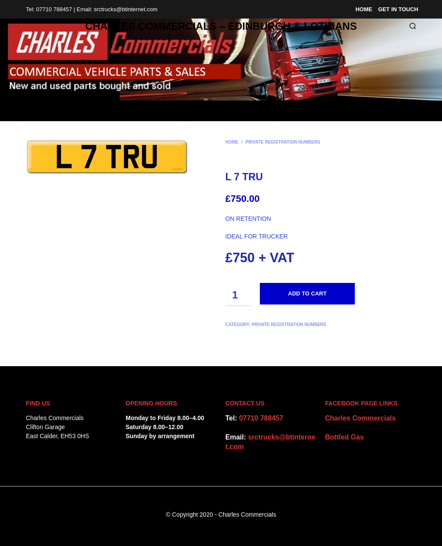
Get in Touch (398, 9)
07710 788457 (261, 418)
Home (363, 9)
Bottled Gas (344, 437)
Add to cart (307, 293)
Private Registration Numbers (283, 142)
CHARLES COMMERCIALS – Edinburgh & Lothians (221, 26)
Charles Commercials (360, 418)
